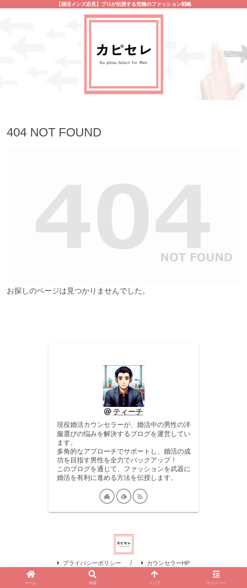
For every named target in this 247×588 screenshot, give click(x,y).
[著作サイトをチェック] (107, 496)
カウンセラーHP (165, 563)
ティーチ (128, 412)
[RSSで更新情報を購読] (140, 496)
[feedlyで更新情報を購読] (123, 496)
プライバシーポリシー (89, 563)
